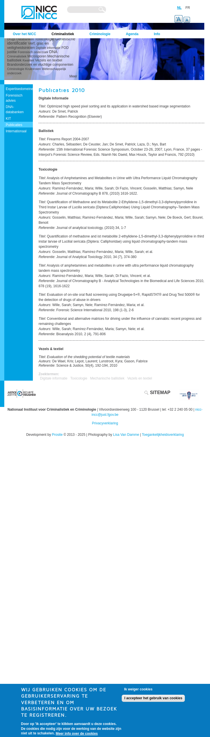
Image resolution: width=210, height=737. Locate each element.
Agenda (132, 34)
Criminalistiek (17, 56)
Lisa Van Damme (126, 435)
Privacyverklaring (105, 423)
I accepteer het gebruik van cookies (153, 701)
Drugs (11, 39)
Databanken (25, 39)
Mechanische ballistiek (107, 378)
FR (187, 8)
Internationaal (16, 131)
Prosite (57, 435)
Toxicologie (44, 39)
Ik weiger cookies (138, 692)
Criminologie (15, 69)
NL (179, 8)
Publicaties (14, 125)
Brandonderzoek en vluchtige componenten (40, 65)
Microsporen (36, 56)
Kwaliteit (28, 60)
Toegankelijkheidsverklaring (163, 435)
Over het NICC (24, 34)
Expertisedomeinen (20, 89)
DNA (53, 52)
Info (157, 34)
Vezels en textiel (48, 60)
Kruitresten (33, 69)
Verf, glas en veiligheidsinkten (28, 45)
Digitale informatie (48, 47)
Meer (73, 76)
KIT (8, 119)
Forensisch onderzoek (33, 52)
